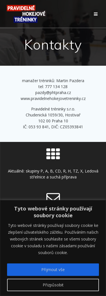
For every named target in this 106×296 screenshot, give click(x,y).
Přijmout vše (53, 269)
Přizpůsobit (53, 285)
